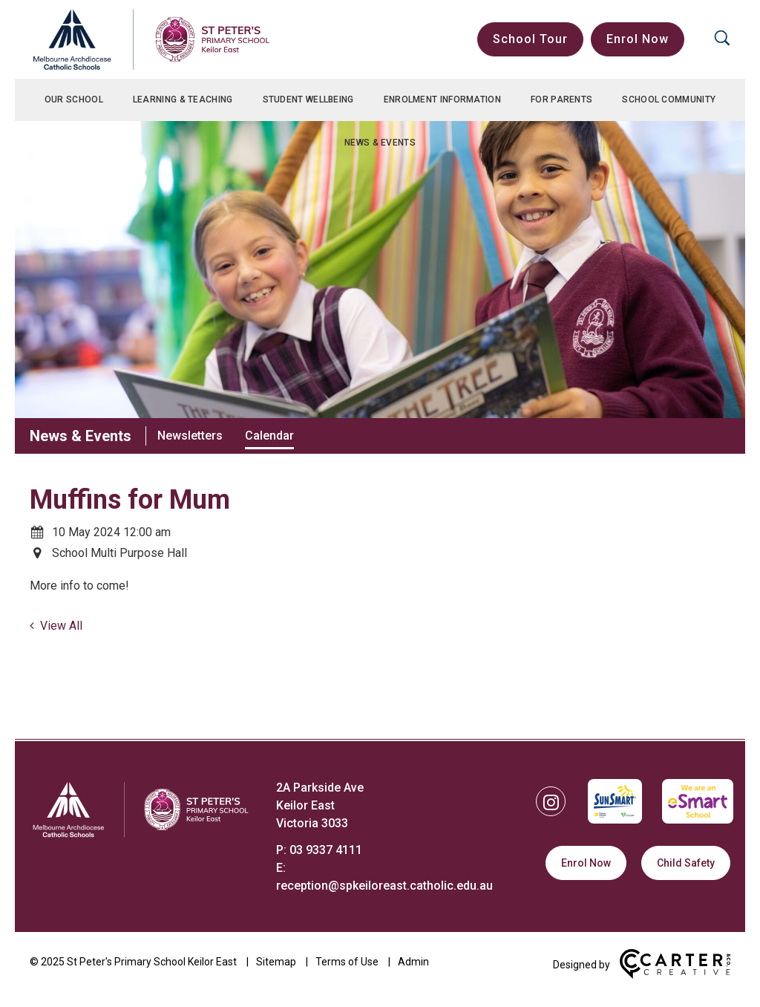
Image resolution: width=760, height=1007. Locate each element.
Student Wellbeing (308, 99)
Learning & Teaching (183, 99)
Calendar (269, 435)
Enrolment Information (442, 99)
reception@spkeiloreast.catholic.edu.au (384, 886)
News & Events (380, 142)
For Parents (561, 99)
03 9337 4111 (325, 850)
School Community (668, 99)
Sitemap (276, 962)
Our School (74, 99)
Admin (413, 962)
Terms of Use (347, 962)
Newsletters (190, 435)
